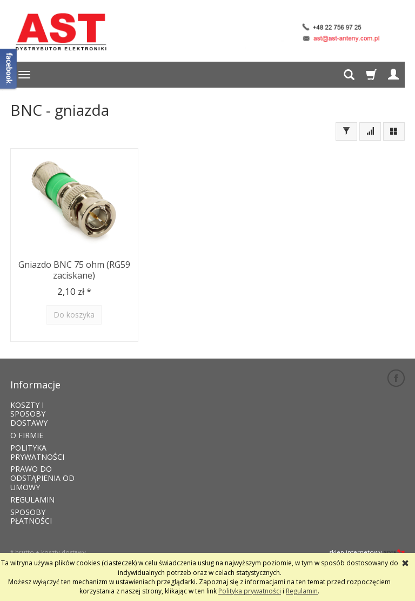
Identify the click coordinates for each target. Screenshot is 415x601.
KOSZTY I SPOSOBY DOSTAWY (29, 403)
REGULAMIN (32, 489)
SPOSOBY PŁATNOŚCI (31, 506)
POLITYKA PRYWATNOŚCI (37, 442)
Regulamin (302, 591)
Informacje (35, 378)
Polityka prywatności (249, 591)
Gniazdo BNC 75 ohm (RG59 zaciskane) (74, 268)
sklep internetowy (367, 542)
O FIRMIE (26, 425)
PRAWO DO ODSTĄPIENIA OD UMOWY (42, 468)
